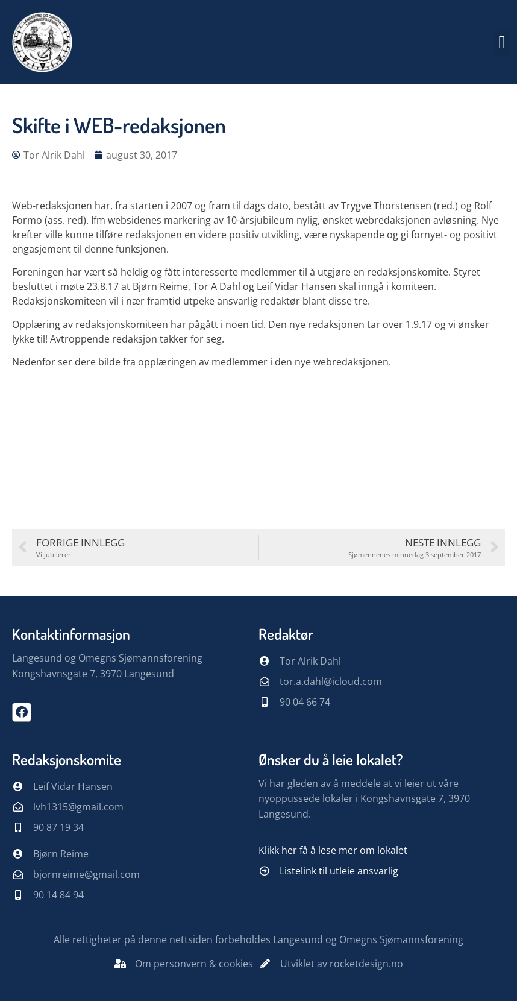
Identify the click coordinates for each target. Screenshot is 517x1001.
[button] (502, 42)
